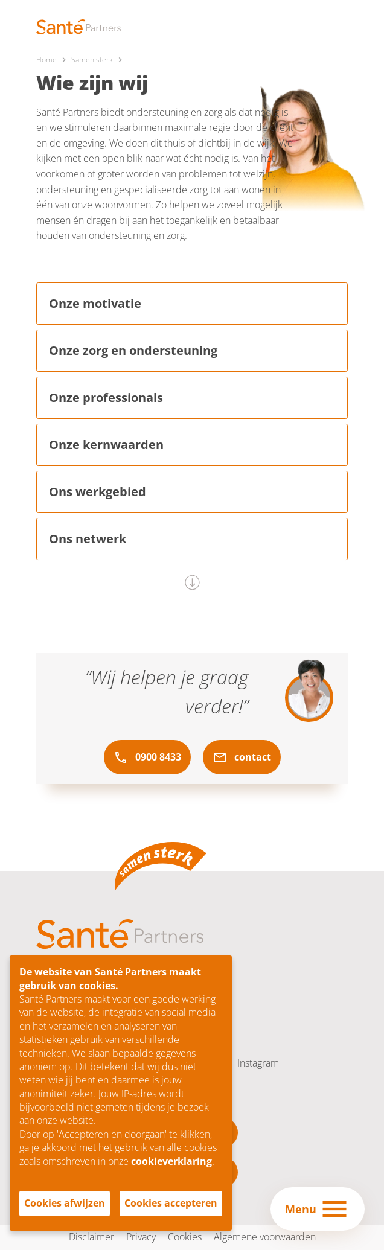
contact (242, 757)
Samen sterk (92, 59)
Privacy (141, 1236)
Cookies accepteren (170, 1203)
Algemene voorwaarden (265, 1236)
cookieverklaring (171, 1161)
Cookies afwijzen (64, 1203)
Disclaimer (91, 1236)
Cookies (185, 1236)
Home (46, 59)
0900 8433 (147, 757)
